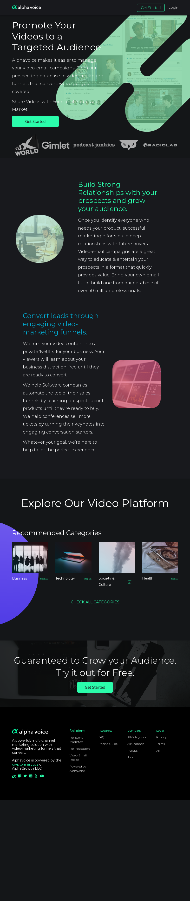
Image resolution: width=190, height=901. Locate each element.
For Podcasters (80, 748)
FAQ (101, 737)
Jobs (130, 757)
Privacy (161, 737)
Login (173, 7)
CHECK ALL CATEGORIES (95, 602)
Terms (160, 744)
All (158, 750)
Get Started (151, 7)
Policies (132, 750)
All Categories (136, 737)
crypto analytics (25, 764)
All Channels (135, 744)
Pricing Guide (108, 744)
